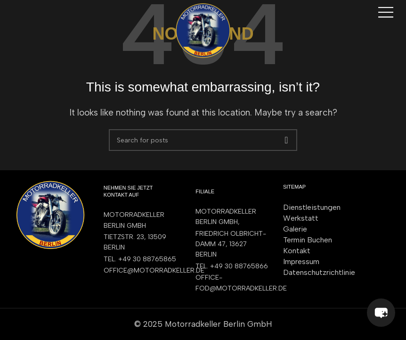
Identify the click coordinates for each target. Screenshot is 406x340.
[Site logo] (203, 29)
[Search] (203, 140)
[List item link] (140, 259)
